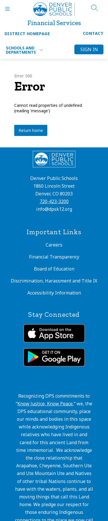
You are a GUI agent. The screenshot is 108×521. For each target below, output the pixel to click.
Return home (31, 130)
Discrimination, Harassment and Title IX (54, 281)
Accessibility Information (54, 293)
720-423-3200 (54, 201)
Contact (93, 33)
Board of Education (54, 269)
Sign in (89, 49)
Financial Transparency (54, 257)
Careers (54, 245)
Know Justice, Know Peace (45, 403)
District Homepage (27, 33)
